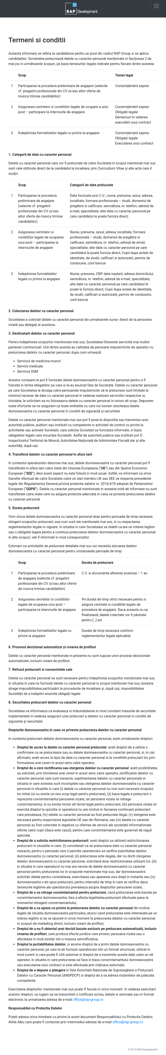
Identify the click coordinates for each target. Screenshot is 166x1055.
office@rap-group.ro (88, 1000)
